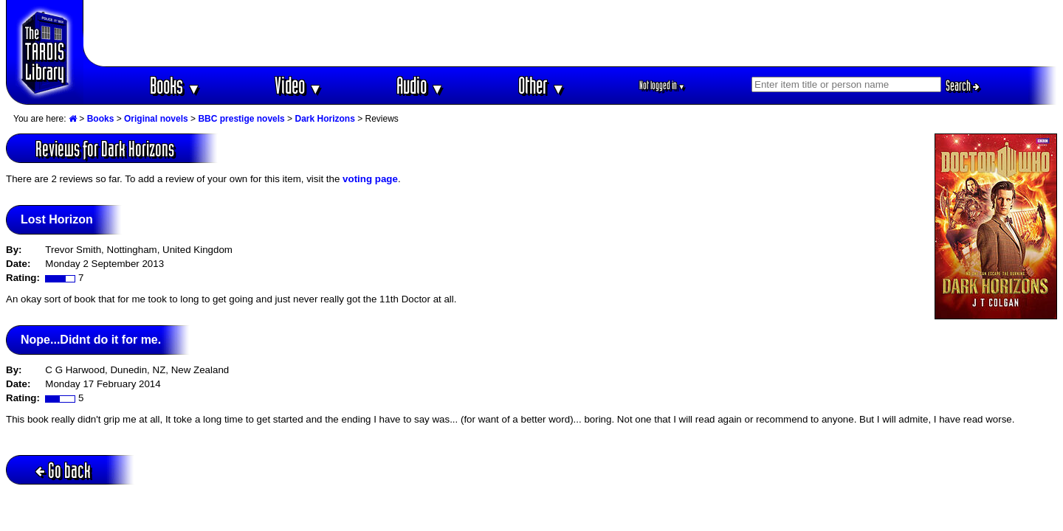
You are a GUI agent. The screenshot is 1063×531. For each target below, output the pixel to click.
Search (963, 85)
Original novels (156, 119)
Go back (63, 470)
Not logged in (662, 85)
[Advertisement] (570, 33)
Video (299, 85)
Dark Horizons (324, 119)
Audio (420, 85)
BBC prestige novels (241, 119)
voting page (370, 178)
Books (175, 85)
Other (541, 85)
